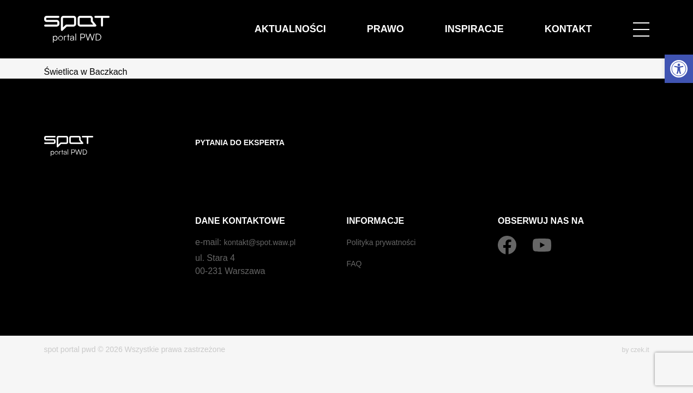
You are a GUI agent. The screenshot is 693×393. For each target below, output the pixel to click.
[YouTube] (542, 223)
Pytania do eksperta (246, 142)
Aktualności (367, 22)
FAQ (355, 241)
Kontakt (579, 22)
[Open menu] (641, 23)
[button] (679, 69)
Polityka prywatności (386, 220)
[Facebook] (507, 223)
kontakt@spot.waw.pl (265, 220)
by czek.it (633, 327)
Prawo (440, 22)
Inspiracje (507, 22)
